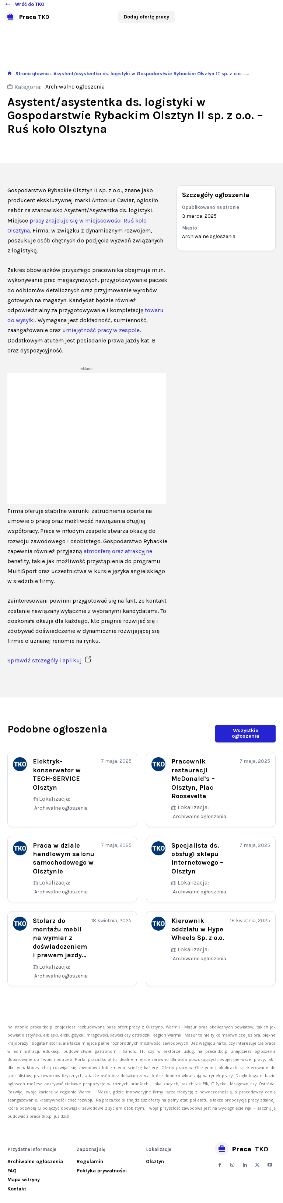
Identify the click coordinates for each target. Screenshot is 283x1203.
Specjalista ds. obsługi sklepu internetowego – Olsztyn (197, 858)
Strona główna (32, 73)
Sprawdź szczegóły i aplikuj (49, 660)
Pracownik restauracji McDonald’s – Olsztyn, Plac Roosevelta (193, 778)
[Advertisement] (86, 438)
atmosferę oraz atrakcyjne (118, 551)
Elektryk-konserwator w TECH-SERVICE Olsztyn (57, 774)
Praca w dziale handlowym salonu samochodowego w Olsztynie (63, 858)
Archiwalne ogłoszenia (75, 86)
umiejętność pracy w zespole (101, 330)
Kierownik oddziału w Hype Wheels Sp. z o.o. (197, 929)
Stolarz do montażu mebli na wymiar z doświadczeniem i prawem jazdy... (60, 937)
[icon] (9, 74)
